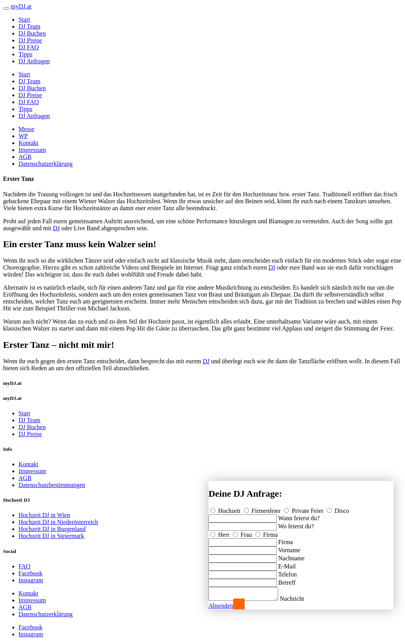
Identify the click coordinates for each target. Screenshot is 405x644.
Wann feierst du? (299, 516)
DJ (56, 228)
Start (24, 19)
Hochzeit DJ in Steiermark (51, 536)
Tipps (25, 54)
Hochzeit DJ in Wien (44, 515)
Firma (266, 532)
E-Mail (287, 564)
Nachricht (299, 598)
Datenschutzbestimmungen (51, 485)
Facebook (30, 573)
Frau (243, 532)
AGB (25, 156)
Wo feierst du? (296, 524)
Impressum (32, 150)
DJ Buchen (32, 33)
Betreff (287, 580)
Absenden (220, 605)
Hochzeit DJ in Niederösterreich (58, 522)
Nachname (291, 556)
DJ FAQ (28, 47)
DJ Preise (30, 40)
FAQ (24, 566)
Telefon (287, 572)
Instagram (30, 580)
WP (23, 136)
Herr (220, 532)
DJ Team (29, 26)
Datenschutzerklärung (45, 163)
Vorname (289, 548)
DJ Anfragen (34, 61)
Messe (26, 129)
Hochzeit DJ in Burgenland (52, 529)
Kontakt (28, 143)
